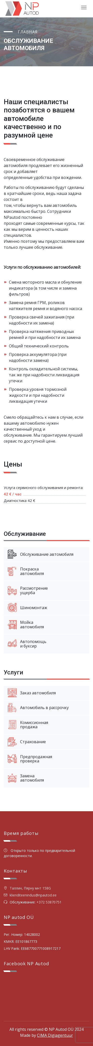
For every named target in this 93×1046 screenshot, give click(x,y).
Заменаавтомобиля (26, 778)
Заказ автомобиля (32, 692)
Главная (28, 32)
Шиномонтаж (27, 607)
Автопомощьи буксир (27, 644)
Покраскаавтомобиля (26, 571)
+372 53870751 (49, 902)
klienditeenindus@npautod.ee (33, 895)
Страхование (27, 741)
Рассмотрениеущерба (28, 590)
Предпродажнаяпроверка (30, 759)
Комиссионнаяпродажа (28, 725)
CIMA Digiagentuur (55, 1035)
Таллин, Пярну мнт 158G (27, 888)
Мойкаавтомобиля (26, 625)
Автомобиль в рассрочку (38, 707)
